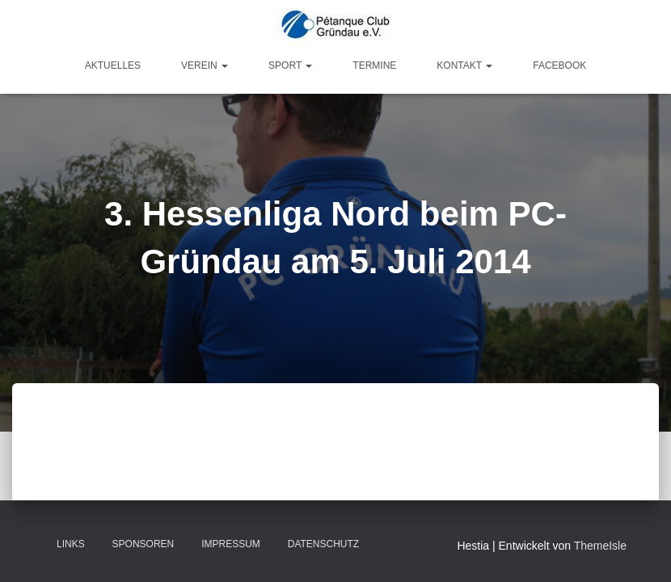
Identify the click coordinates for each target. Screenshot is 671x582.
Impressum (230, 544)
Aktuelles (113, 65)
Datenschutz (323, 544)
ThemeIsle (600, 545)
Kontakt (464, 65)
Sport (290, 65)
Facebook (559, 65)
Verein (204, 65)
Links (71, 544)
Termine (374, 65)
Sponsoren (143, 544)
